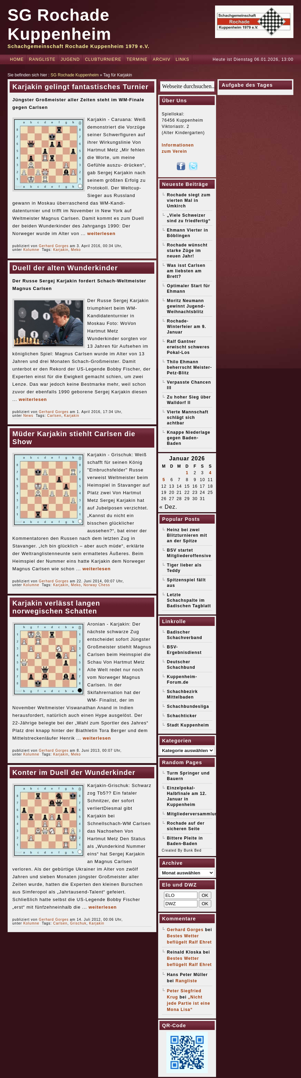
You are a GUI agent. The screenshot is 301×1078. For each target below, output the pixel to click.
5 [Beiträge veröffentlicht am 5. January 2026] (164, 479)
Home (17, 59)
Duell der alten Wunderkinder (65, 268)
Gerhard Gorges (54, 246)
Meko (76, 250)
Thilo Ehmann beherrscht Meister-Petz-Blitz (189, 367)
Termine (137, 59)
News (28, 416)
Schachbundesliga (188, 706)
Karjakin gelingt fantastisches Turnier (80, 87)
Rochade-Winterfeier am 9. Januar (186, 327)
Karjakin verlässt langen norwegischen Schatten (56, 607)
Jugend (70, 59)
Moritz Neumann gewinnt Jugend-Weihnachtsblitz (186, 306)
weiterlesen (101, 233)
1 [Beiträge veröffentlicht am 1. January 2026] (187, 472)
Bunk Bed (192, 850)
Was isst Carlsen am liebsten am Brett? (186, 271)
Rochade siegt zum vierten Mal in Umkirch (189, 200)
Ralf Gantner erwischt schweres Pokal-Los (188, 347)
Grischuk (78, 923)
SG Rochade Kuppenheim (75, 75)
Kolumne (31, 250)
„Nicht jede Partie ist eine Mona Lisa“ (188, 1003)
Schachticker (182, 715)
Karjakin (60, 250)
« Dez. (168, 507)
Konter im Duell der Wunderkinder (73, 772)
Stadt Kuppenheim (188, 725)
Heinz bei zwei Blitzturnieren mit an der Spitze (187, 535)
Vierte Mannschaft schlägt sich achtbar (187, 417)
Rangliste (42, 59)
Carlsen (54, 416)
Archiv (162, 59)
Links (183, 59)
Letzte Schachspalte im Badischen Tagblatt (189, 600)
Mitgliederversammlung (194, 814)
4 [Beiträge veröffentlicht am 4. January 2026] (210, 472)
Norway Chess (97, 585)
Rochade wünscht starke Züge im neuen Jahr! (187, 251)
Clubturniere (103, 59)
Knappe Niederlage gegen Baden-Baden (189, 438)
